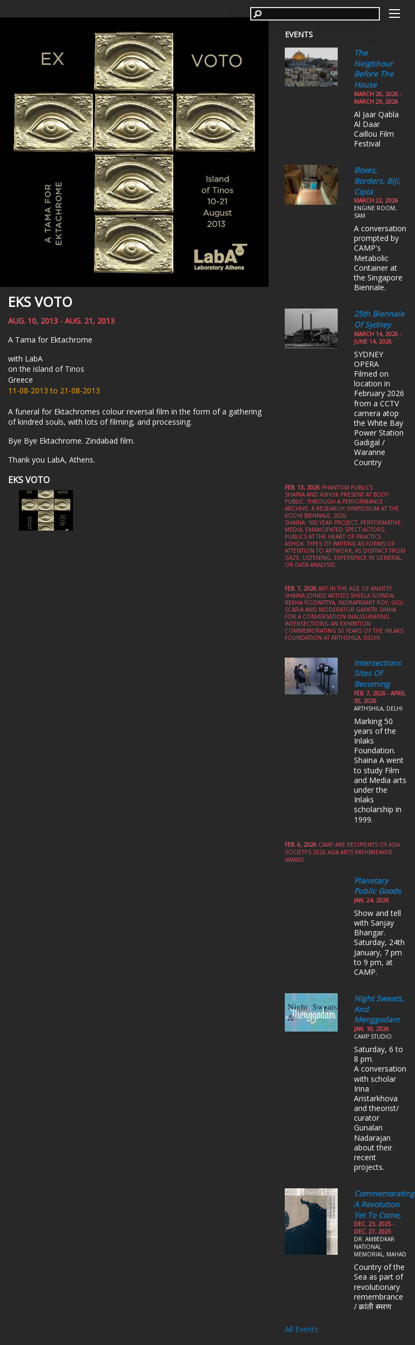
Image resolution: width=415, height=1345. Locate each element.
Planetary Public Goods (377, 885)
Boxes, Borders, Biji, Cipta (377, 180)
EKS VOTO (40, 301)
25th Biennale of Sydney (379, 319)
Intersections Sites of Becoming (377, 673)
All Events (301, 1329)
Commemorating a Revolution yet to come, (384, 1204)
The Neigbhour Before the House (373, 69)
